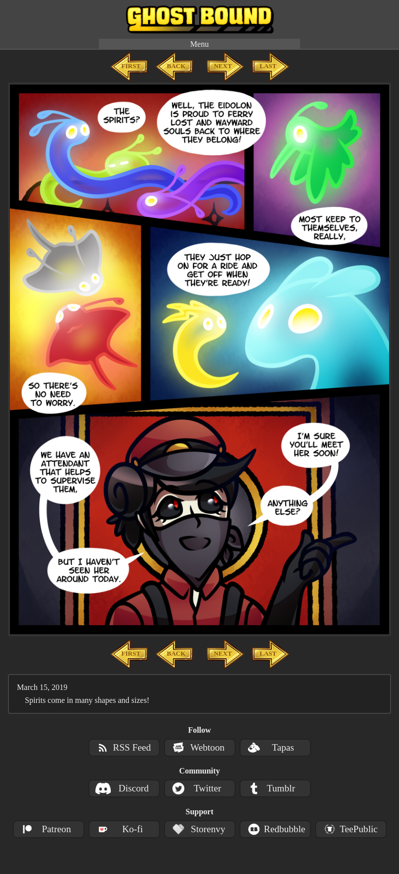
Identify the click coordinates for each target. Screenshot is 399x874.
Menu (199, 44)
